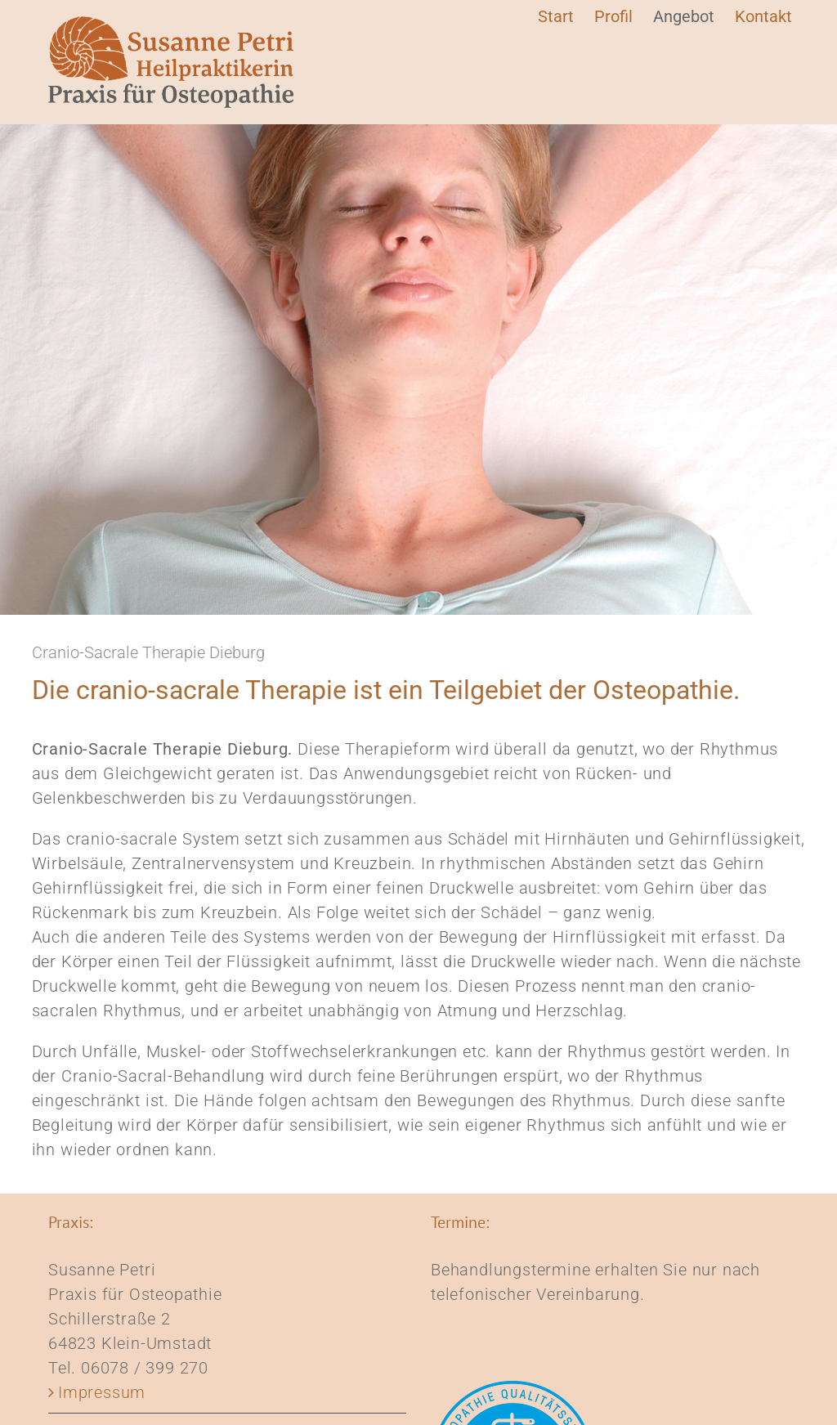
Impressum (101, 1392)
